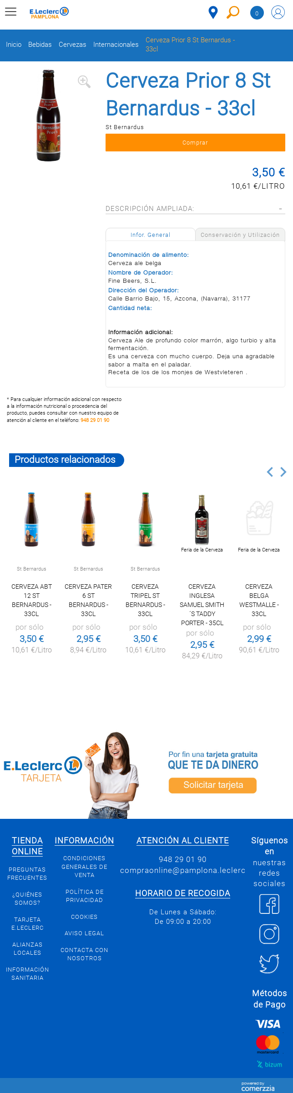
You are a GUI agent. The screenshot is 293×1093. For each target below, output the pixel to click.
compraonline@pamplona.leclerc (183, 870)
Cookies (84, 916)
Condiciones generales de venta (84, 866)
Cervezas (72, 45)
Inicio (13, 45)
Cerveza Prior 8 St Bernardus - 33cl (190, 44)
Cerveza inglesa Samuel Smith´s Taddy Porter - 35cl (202, 605)
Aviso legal (84, 933)
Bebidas (40, 45)
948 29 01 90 (95, 420)
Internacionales (116, 45)
